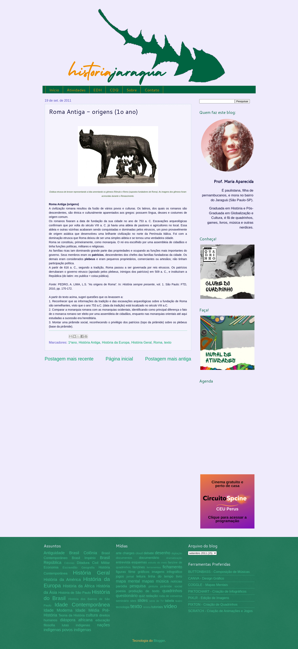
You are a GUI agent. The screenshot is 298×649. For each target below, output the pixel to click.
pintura (153, 586)
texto (167, 342)
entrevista (123, 562)
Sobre (131, 90)
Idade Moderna (58, 610)
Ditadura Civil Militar (93, 563)
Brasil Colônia (83, 553)
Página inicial (119, 358)
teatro (178, 600)
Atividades (76, 90)
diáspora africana (76, 620)
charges (128, 553)
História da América (62, 579)
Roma (158, 342)
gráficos (143, 572)
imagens (158, 572)
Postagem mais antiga (168, 358)
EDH (97, 90)
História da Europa (115, 342)
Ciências (69, 562)
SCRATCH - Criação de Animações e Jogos (220, 611)
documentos (124, 557)
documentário (149, 558)
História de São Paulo (74, 593)
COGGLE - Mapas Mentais (208, 585)
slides (142, 600)
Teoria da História (71, 615)
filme (131, 572)
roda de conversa (170, 596)
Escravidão (70, 567)
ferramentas (154, 567)
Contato (151, 90)
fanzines (138, 567)
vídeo (170, 606)
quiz (142, 596)
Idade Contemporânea (82, 605)
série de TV (156, 600)
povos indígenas (76, 630)
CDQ (114, 90)
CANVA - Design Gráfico (206, 578)
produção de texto (144, 591)
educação (103, 620)
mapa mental (128, 581)
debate (149, 553)
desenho (162, 553)
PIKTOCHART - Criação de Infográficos (217, 591)
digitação (176, 553)
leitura (140, 576)
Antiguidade (54, 553)
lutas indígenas (76, 625)
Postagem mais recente (69, 358)
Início (54, 90)
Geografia (88, 567)
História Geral (141, 342)
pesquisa (138, 586)
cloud (139, 553)
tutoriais (157, 607)
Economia (51, 567)
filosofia (49, 625)
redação (152, 596)
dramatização (174, 557)
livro (179, 576)
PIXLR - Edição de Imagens (208, 598)
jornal (130, 576)
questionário (126, 595)
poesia (121, 591)
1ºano (72, 342)
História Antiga (89, 342)
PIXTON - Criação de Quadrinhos (212, 604)
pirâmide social (171, 586)
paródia (121, 586)
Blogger (159, 641)
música (162, 581)
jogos (120, 576)
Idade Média (87, 610)
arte (119, 553)
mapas (148, 581)
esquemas (139, 562)
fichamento (172, 567)
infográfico (174, 572)
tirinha (147, 607)
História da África (79, 586)
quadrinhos (172, 591)
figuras (121, 572)
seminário (122, 600)
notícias (176, 581)
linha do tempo (160, 576)
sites (133, 600)
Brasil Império (84, 558)
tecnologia (122, 607)
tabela (169, 601)
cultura (92, 615)
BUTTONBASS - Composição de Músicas (219, 572)
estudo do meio (157, 562)
